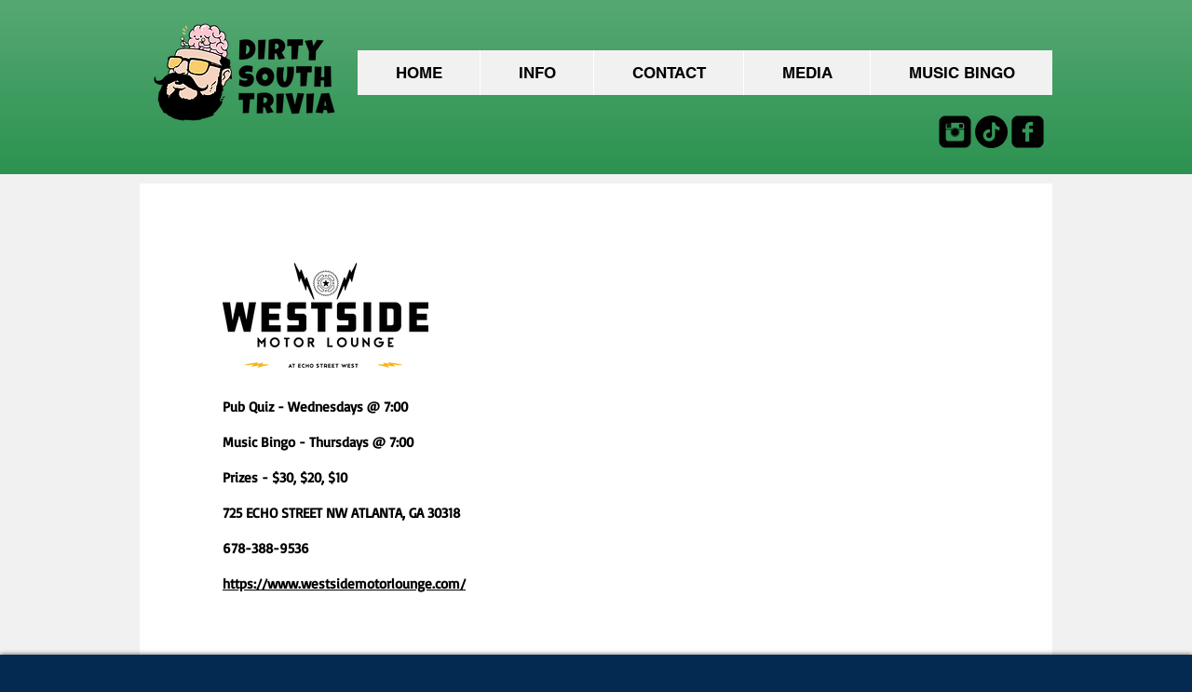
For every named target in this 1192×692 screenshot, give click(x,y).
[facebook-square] (1027, 131)
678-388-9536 (266, 548)
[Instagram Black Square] (955, 131)
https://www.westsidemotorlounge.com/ (344, 583)
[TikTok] (991, 131)
